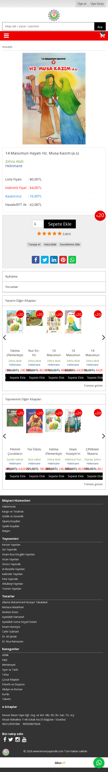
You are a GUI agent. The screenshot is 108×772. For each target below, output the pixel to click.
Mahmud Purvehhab (77, 459)
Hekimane (15, 364)
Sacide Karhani (15, 459)
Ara (99, 27)
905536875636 (31, 724)
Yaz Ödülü (34, 449)
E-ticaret (48, 762)
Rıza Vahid (34, 459)
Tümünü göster (93, 385)
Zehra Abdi (15, 361)
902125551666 (11, 724)
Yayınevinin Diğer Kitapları (23, 399)
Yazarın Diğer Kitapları (20, 301)
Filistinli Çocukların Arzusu (15, 453)
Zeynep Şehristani (95, 459)
